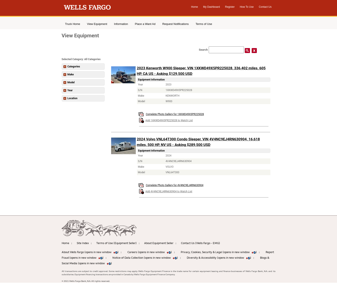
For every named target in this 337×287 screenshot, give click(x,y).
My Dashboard (211, 6)
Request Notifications (175, 24)
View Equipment (97, 24)
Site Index (83, 243)
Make (68, 74)
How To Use (247, 6)
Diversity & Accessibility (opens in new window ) (219, 257)
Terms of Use (204, 24)
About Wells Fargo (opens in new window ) (90, 252)
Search (203, 49)
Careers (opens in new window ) (149, 252)
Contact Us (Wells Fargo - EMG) (200, 243)
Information (121, 24)
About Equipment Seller (158, 243)
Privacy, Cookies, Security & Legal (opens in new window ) (219, 252)
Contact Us (265, 6)
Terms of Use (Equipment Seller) (116, 243)
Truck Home (72, 24)
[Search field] (226, 49)
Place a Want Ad (145, 24)
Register (230, 6)
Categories (71, 66)
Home (194, 6)
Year (68, 90)
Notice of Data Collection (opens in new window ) (145, 257)
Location (70, 98)
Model (69, 82)
